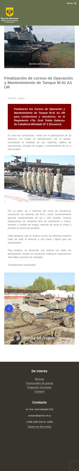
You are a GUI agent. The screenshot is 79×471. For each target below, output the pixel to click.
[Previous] (9, 308)
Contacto (39, 391)
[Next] (70, 308)
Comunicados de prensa (39, 383)
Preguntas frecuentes (39, 387)
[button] (72, 3)
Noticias (39, 379)
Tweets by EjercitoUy (39, 427)
